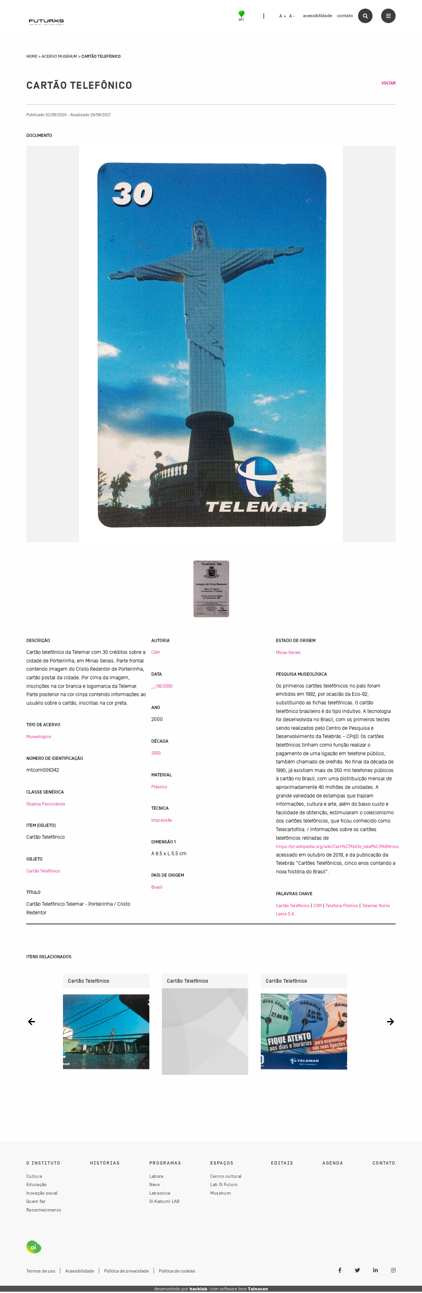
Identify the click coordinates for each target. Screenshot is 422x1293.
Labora (156, 1177)
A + (282, 16)
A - (292, 16)
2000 (156, 753)
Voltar (388, 83)
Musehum (220, 1194)
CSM (155, 652)
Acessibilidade (79, 1272)
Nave (154, 1185)
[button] (31, 1022)
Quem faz (35, 1202)
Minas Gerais (288, 652)
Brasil (157, 887)
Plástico (159, 786)
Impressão (161, 820)
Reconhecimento (43, 1210)
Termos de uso (40, 1272)
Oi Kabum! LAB (164, 1202)
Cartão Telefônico (43, 870)
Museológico (38, 736)
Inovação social (42, 1194)
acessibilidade (317, 15)
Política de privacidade (126, 1272)
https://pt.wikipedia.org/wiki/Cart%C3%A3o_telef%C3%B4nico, (338, 846)
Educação (36, 1185)
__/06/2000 (161, 686)
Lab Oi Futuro (224, 1185)
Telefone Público (342, 905)
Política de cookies (177, 1272)
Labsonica (159, 1194)
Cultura (34, 1177)
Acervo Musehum (59, 56)
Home (31, 56)
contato (345, 15)
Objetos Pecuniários (45, 803)
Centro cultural (226, 1177)
